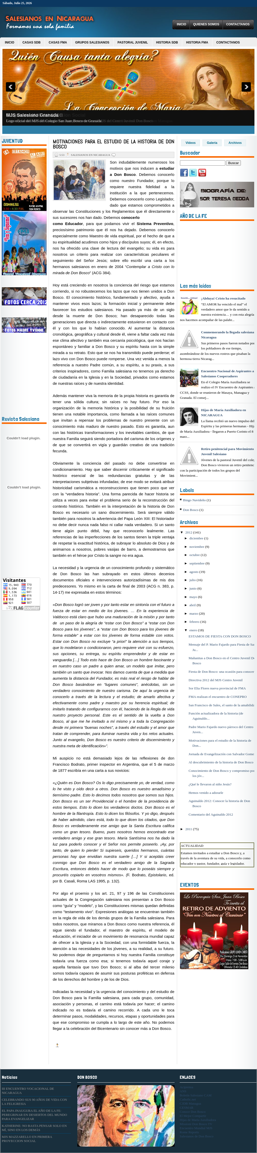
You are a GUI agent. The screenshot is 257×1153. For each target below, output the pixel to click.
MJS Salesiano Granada (32, 115)
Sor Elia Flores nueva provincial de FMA (217, 688)
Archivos (235, 143)
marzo (194, 613)
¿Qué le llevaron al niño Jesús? (210, 784)
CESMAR (186, 1107)
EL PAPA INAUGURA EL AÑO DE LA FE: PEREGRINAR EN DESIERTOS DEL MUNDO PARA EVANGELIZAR (34, 1115)
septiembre (197, 563)
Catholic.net (188, 1099)
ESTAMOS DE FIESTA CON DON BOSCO (220, 636)
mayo (193, 597)
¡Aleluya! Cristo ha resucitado (223, 298)
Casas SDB (32, 42)
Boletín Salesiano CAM (195, 1095)
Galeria (212, 143)
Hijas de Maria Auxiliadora (198, 1120)
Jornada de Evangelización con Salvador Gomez (222, 754)
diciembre (196, 538)
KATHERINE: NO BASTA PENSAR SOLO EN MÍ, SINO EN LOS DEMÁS (34, 1128)
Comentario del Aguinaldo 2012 (211, 814)
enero (193, 630)
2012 (189, 532)
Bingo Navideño (194, 500)
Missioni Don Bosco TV (196, 1124)
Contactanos (238, 24)
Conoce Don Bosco (193, 1112)
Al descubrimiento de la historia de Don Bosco (221, 762)
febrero (194, 622)
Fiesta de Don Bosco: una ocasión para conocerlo (223, 672)
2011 (189, 829)
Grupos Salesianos (92, 42)
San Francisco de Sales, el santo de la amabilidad (222, 705)
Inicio (181, 24)
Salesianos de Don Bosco (196, 1136)
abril (193, 605)
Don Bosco (190, 510)
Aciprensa (186, 1087)
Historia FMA (197, 42)
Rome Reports (189, 1132)
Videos (191, 143)
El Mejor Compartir (193, 1116)
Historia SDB (167, 42)
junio (193, 588)
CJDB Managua (190, 1103)
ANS (183, 1091)
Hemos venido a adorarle (206, 793)
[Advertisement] (17, 653)
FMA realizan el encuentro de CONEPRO (218, 697)
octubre (195, 555)
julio (193, 580)
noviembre (197, 547)
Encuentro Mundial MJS (196, 1128)
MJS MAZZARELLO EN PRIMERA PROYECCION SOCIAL (27, 1139)
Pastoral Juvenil (132, 42)
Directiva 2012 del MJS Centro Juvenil (216, 680)
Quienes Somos (206, 24)
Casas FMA (58, 42)
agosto (194, 572)
